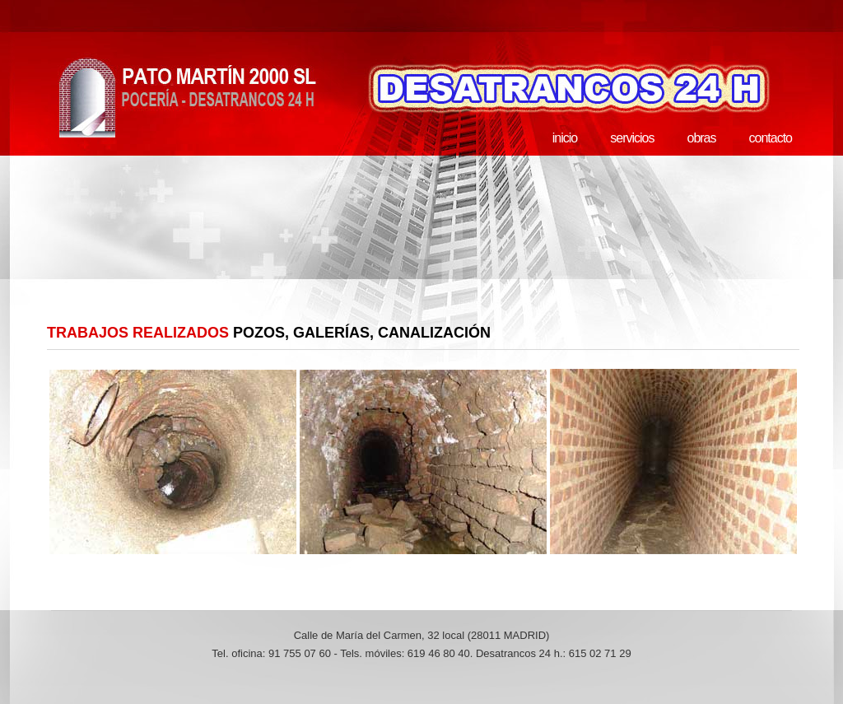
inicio (564, 138)
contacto (770, 138)
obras (701, 138)
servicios (632, 138)
